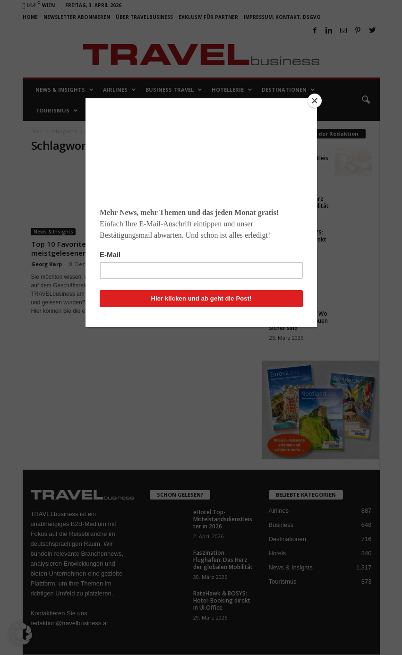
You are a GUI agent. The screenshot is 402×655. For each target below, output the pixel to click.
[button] (21, 634)
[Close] (315, 101)
